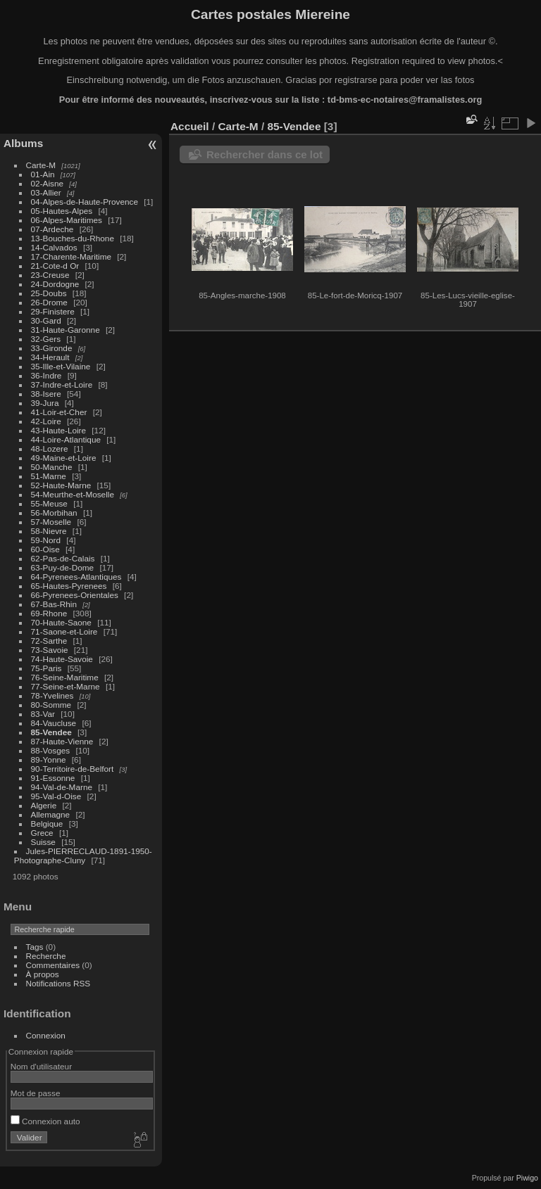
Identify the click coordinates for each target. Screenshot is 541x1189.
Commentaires (53, 964)
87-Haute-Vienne (62, 741)
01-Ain (43, 174)
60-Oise (45, 549)
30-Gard (46, 320)
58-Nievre (49, 530)
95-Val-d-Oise (56, 796)
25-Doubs (49, 293)
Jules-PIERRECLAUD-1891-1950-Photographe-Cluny (83, 855)
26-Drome (49, 302)
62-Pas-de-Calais (63, 558)
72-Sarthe (49, 640)
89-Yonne (48, 759)
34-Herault (50, 357)
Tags (35, 946)
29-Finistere (53, 311)
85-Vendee (51, 732)
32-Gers (46, 338)
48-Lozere (49, 448)
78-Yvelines (52, 695)
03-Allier (46, 192)
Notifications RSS (58, 983)
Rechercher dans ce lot (264, 154)
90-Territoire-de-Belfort (72, 768)
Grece (42, 832)
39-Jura (45, 402)
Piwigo (527, 1178)
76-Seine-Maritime (65, 677)
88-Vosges (50, 750)
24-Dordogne (55, 283)
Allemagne (50, 814)
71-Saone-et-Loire (64, 631)
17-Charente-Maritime (71, 256)
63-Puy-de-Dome (62, 567)
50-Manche (52, 466)
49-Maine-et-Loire (64, 457)
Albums (23, 143)
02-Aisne (47, 183)
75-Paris (46, 668)
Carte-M (41, 165)
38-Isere (46, 393)
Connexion (46, 1035)
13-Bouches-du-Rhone (72, 238)
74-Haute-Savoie (62, 658)
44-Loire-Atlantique (66, 439)
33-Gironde (52, 347)
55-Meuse (49, 503)
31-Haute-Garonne (65, 329)
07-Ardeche (52, 229)
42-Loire (46, 421)
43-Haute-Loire (58, 430)
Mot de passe (36, 1093)
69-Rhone (49, 613)
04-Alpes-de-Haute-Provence (84, 201)
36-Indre (46, 375)
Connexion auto (45, 1121)
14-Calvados (54, 247)
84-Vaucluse (54, 722)
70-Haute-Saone (61, 622)
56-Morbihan (54, 512)
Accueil (189, 126)
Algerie (44, 805)
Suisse (43, 841)
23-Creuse (50, 274)
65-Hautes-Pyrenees (69, 585)
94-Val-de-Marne (61, 786)
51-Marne (48, 476)
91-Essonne (53, 777)
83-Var (43, 713)
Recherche (46, 955)
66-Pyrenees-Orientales (74, 594)
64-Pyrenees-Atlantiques (76, 576)
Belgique (47, 823)
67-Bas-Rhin (54, 604)
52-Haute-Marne (61, 485)
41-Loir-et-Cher (59, 412)
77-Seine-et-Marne (65, 686)
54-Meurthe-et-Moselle (72, 494)
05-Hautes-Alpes (62, 210)
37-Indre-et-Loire (62, 384)
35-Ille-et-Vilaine (61, 366)
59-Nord (46, 540)
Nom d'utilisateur (41, 1066)
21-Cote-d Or (55, 265)
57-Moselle (51, 521)
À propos (42, 974)
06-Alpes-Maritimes (66, 219)
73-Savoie (49, 649)
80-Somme (51, 704)
